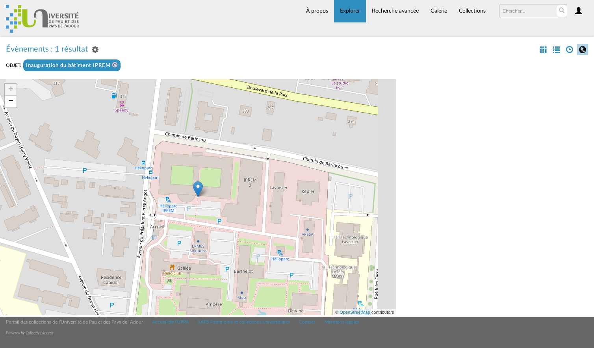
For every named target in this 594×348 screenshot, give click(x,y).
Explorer (350, 11)
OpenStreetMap (355, 312)
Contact (307, 322)
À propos (317, 11)
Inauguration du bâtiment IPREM (72, 65)
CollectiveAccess (39, 333)
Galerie (439, 11)
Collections (472, 11)
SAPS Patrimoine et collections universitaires (244, 322)
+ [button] (10, 90)
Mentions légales (342, 322)
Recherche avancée (395, 11)
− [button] (10, 101)
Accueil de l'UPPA (170, 322)
